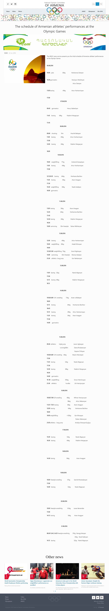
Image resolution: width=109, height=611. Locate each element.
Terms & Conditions (99, 601)
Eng (97, 4)
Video (14, 11)
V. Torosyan (101, 607)
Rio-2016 (100, 11)
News (8, 11)
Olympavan (91, 11)
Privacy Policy (100, 603)
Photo (20, 11)
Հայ (94, 4)
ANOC (83, 11)
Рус (101, 4)
